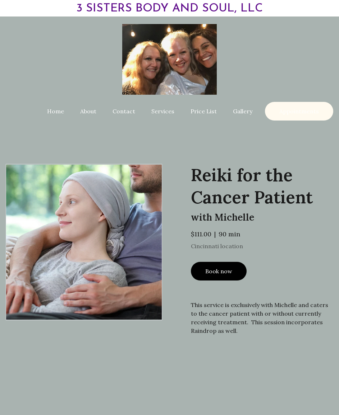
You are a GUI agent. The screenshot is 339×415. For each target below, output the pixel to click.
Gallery (242, 111)
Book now (218, 272)
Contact (124, 111)
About (88, 111)
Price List (204, 111)
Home (55, 111)
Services (162, 111)
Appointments (299, 111)
